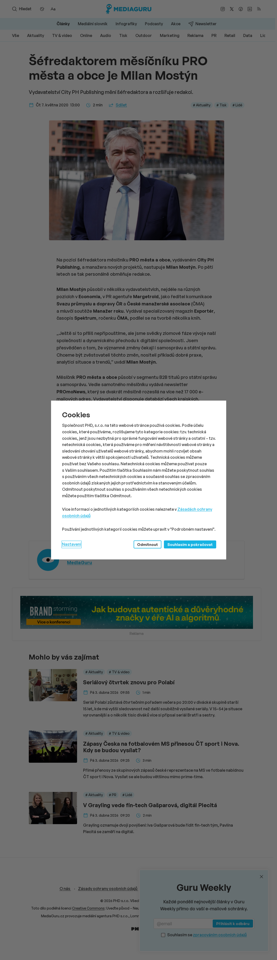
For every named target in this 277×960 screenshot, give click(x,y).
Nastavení (71, 544)
